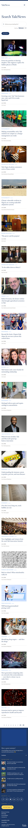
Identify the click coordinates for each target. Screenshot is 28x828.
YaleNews (5, 5)
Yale (24, 826)
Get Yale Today (7, 807)
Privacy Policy (4, 822)
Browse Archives (5, 812)
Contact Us (4, 817)
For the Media (4, 815)
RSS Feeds (3, 813)
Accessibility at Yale (5, 820)
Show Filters (5, 33)
